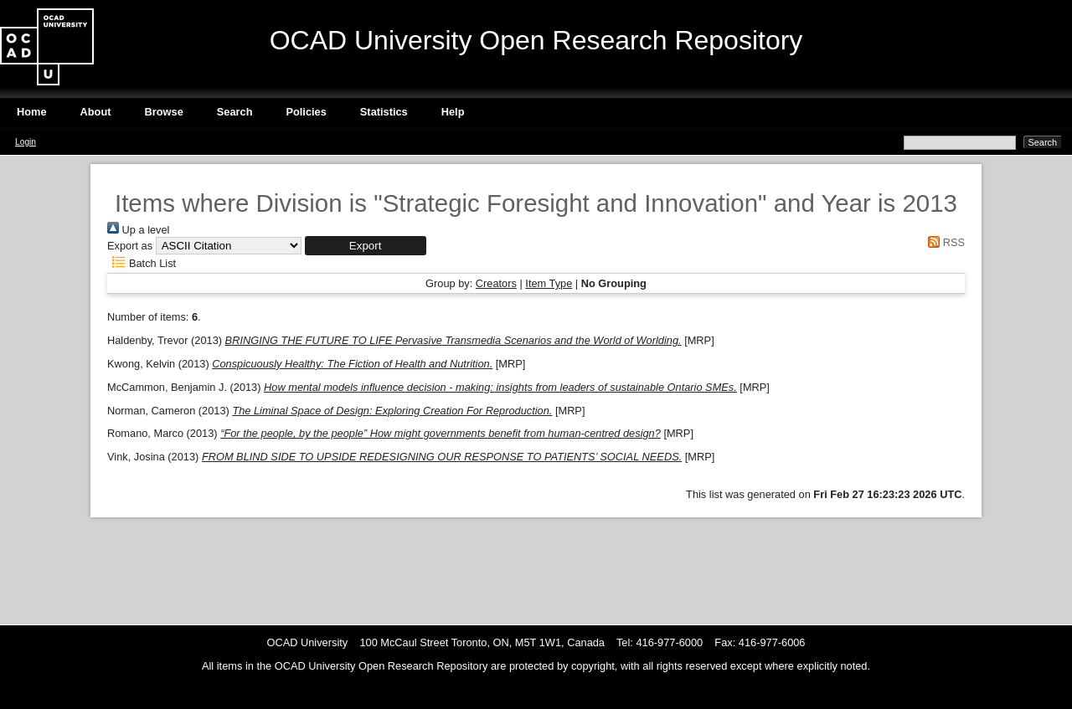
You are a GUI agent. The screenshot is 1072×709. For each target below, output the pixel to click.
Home (32, 111)
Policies (306, 111)
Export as (129, 245)
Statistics (384, 111)
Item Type (548, 283)
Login (25, 141)
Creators (496, 283)
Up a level (138, 229)
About (95, 111)
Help (453, 111)
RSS (944, 242)
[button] (365, 245)
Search (235, 111)
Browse (164, 111)
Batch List (141, 263)
